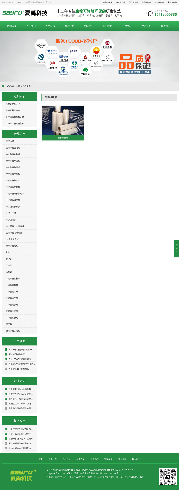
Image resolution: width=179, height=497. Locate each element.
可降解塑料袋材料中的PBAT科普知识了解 (20, 364)
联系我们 (165, 26)
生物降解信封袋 (13, 187)
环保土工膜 (11, 213)
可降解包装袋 (12, 291)
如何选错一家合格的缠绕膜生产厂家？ (20, 399)
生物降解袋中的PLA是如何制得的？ (20, 438)
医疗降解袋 (133, 2)
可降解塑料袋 (12, 285)
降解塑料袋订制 (13, 110)
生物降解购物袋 (13, 154)
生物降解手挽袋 (13, 174)
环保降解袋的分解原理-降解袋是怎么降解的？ (20, 349)
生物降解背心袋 (13, 148)
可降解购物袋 (12, 318)
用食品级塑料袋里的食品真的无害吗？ (20, 408)
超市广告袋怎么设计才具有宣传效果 (20, 394)
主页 (18, 86)
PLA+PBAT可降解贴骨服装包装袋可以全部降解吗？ (20, 359)
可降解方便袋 (12, 298)
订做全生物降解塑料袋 (16, 123)
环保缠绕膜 (11, 219)
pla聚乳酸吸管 (12, 239)
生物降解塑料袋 (13, 278)
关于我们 (31, 26)
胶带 (8, 252)
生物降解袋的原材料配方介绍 (20, 448)
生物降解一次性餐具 (15, 226)
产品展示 (50, 26)
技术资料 (127, 26)
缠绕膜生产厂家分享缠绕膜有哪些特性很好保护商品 (20, 403)
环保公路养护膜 (13, 206)
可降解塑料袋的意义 (16, 354)
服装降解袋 (107, 2)
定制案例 (107, 26)
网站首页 (11, 26)
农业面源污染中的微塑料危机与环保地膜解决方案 (20, 389)
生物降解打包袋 (13, 180)
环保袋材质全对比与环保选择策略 (20, 429)
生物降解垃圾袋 (13, 167)
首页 (41, 459)
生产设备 (146, 26)
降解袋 (9, 272)
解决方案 (69, 26)
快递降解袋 (172, 2)
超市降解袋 (159, 2)
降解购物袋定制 (13, 104)
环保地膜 (10, 141)
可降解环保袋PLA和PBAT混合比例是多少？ (20, 443)
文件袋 (9, 259)
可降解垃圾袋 (12, 304)
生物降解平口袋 (13, 161)
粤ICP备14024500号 (109, 473)
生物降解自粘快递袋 (15, 193)
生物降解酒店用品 (14, 233)
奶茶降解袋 (120, 2)
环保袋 (9, 324)
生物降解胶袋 (12, 246)
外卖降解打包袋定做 (15, 117)
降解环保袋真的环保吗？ (18, 434)
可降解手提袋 (12, 311)
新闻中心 (88, 26)
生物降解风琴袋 (13, 200)
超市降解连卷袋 (13, 331)
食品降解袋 (146, 2)
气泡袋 (9, 265)
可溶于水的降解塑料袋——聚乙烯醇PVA (20, 369)
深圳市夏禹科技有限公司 (25, 13)
